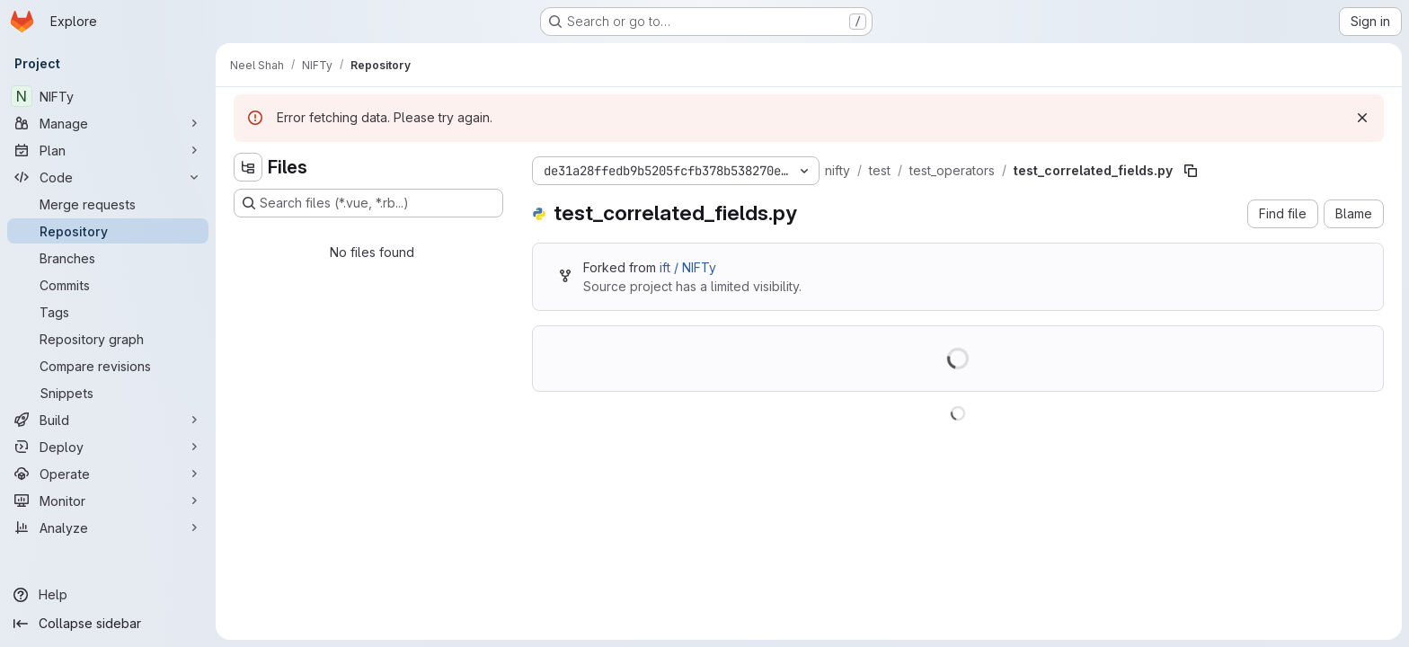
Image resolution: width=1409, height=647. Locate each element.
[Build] (107, 419)
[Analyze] (107, 527)
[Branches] (107, 257)
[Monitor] (107, 500)
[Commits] (107, 284)
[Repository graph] (107, 338)
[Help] (107, 594)
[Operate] (107, 473)
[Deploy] (107, 446)
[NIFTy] (107, 96)
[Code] (107, 177)
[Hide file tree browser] (248, 167)
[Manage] (107, 123)
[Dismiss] (1362, 118)
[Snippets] (107, 392)
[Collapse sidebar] (107, 623)
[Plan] (107, 150)
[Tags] (107, 311)
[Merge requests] (107, 204)
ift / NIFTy (688, 267)
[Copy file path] (1190, 170)
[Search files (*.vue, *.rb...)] (368, 203)
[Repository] (107, 231)
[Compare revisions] (107, 365)
